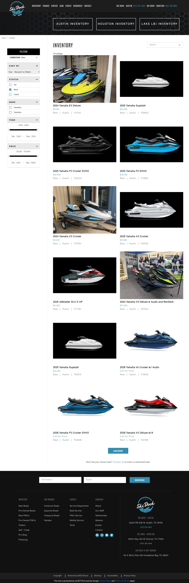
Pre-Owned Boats (27, 511)
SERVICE (54, 5)
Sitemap (97, 576)
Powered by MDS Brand (78, 576)
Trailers (22, 525)
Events (98, 525)
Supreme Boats (51, 511)
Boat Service (76, 511)
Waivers (99, 521)
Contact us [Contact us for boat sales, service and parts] (118, 462)
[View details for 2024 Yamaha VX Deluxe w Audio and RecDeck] (151, 281)
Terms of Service (122, 581)
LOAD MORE (118, 450)
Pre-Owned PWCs (27, 521)
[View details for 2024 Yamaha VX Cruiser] (84, 216)
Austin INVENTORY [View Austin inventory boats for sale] (72, 24)
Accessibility (112, 576)
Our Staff (99, 511)
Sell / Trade (24, 530)
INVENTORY (36, 5)
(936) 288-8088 (171, 5)
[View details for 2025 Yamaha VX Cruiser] (151, 216)
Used (16, 94)
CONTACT (88, 5)
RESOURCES (77, 5)
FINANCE (46, 5)
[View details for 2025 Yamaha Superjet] (151, 85)
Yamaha (17, 107)
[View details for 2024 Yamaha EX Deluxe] (84, 85)
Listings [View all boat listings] (12, 38)
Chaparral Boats (52, 516)
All (15, 84)
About (98, 506)
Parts (72, 525)
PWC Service (76, 516)
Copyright (57, 576)
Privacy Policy (130, 576)
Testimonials (101, 516)
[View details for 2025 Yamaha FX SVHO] (151, 150)
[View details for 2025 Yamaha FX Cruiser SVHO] (84, 150)
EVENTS (68, 5)
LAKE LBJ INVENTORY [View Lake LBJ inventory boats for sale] (159, 24)
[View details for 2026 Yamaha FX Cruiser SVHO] (84, 412)
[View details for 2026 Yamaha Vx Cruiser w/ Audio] (151, 347)
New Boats (24, 506)
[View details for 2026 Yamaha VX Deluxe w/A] (151, 412)
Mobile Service (77, 521)
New (16, 89)
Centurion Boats (51, 506)
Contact (99, 530)
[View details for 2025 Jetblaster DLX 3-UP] (84, 281)
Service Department (79, 506)
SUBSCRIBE (140, 480)
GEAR (62, 5)
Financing (23, 540)
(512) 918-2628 (139, 5)
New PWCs (24, 516)
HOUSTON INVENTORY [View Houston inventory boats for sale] (116, 24)
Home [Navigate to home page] (4, 38)
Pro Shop (23, 535)
